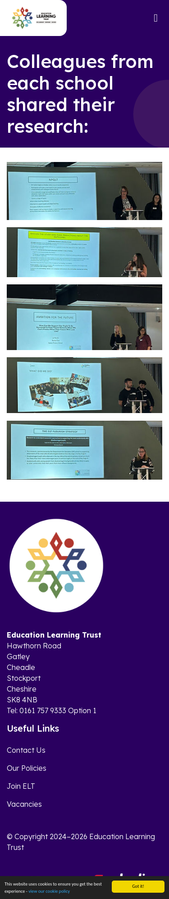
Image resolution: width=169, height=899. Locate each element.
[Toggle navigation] (156, 18)
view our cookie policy (49, 892)
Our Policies (26, 768)
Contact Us (26, 750)
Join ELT (21, 786)
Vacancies (24, 804)
